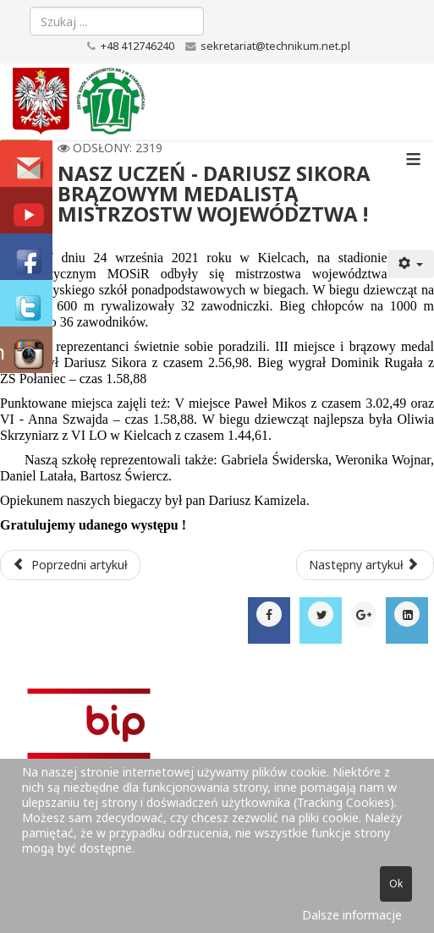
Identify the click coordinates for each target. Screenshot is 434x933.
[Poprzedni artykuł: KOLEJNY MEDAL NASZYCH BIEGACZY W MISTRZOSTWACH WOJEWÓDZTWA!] (70, 565)
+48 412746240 (137, 46)
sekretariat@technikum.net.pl (275, 46)
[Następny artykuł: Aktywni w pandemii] (365, 565)
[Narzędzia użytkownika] (411, 264)
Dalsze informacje (352, 915)
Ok (396, 883)
